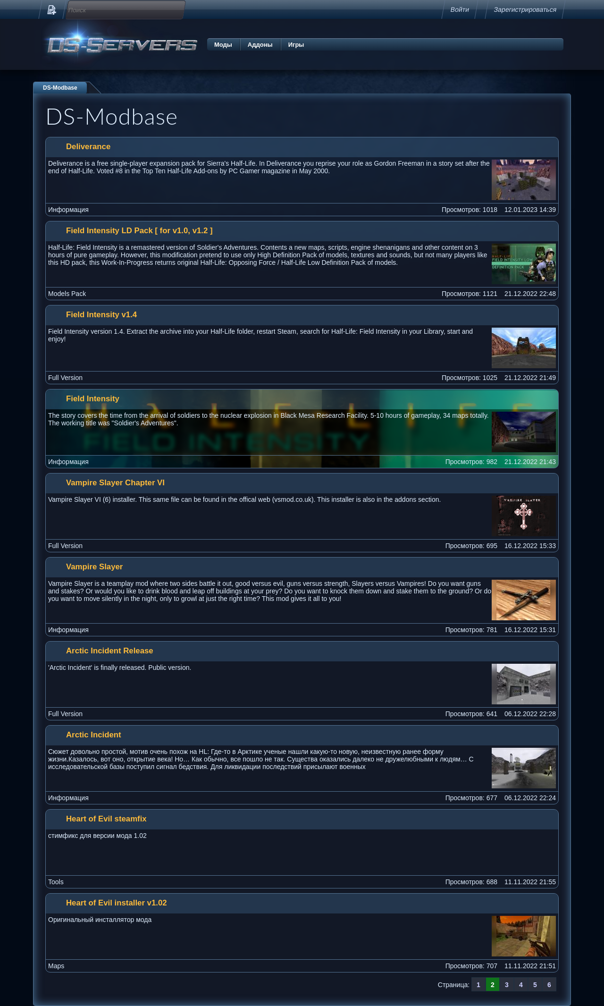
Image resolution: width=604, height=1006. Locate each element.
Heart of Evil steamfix (106, 818)
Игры (296, 44)
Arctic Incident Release (109, 650)
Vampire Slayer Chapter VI (115, 482)
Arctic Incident (93, 734)
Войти (460, 9)
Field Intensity (92, 398)
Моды (223, 44)
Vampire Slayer (94, 566)
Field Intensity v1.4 (101, 314)
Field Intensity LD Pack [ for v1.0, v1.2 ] (139, 230)
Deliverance (88, 146)
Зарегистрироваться (525, 9)
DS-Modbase (60, 88)
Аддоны (260, 44)
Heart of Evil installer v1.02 (116, 902)
